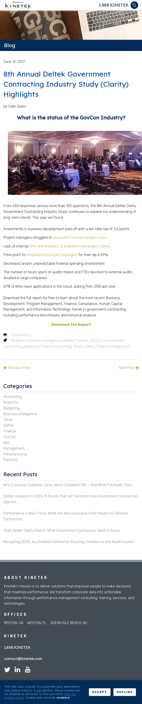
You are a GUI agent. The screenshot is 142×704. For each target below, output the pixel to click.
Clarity (90, 346)
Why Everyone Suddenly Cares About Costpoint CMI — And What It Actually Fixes (67, 485)
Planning (10, 460)
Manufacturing (15, 454)
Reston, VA (13, 623)
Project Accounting (56, 346)
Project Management (113, 346)
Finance (81, 340)
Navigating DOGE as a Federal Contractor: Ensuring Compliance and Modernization (68, 542)
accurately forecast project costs (80, 237)
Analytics (18, 340)
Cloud (7, 419)
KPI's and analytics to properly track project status (69, 246)
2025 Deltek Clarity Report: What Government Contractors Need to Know (61, 530)
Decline (125, 692)
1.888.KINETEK (113, 5)
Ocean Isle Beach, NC (68, 623)
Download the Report (71, 324)
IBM (6, 443)
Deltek (68, 340)
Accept (99, 692)
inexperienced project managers (52, 255)
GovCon (96, 340)
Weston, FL (36, 623)
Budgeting (11, 408)
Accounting (20, 335)
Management (14, 448)
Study (78, 346)
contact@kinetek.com (23, 658)
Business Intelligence (44, 340)
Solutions (31, 346)
